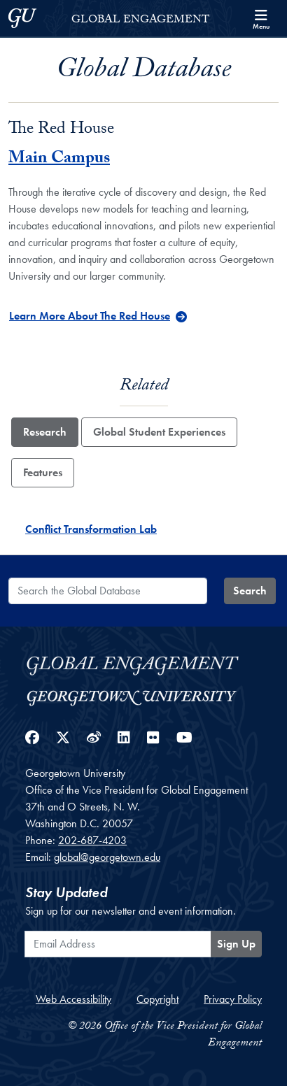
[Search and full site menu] (261, 18)
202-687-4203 (92, 840)
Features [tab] (42, 472)
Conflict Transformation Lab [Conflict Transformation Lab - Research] (91, 529)
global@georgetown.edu (107, 857)
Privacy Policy (233, 999)
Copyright (157, 999)
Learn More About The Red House (89, 315)
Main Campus (59, 159)
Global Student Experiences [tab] (159, 431)
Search (250, 590)
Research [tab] (44, 431)
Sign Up (236, 943)
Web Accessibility (73, 999)
